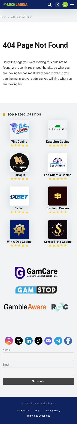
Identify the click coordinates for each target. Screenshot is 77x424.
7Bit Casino (19, 141)
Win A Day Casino (19, 242)
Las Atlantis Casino (58, 175)
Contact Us (23, 410)
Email (6, 364)
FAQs (37, 410)
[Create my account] (65, 4)
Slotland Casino (58, 208)
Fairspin (19, 175)
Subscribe (38, 381)
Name (6, 349)
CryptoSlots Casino (58, 242)
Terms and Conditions (38, 415)
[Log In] (57, 4)
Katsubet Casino (58, 141)
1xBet (19, 208)
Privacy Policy (53, 410)
